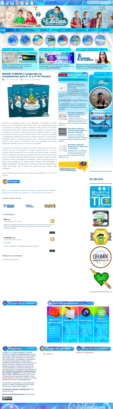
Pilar (5, 219)
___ (3, 30)
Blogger (66, 406)
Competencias (31, 29)
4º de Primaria (14, 190)
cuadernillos (52, 190)
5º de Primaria (23, 190)
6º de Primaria (32, 190)
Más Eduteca (73, 75)
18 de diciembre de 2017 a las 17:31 (13, 239)
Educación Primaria (7, 192)
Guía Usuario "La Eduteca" (78, 406)
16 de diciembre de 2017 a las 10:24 (13, 221)
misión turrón (18, 192)
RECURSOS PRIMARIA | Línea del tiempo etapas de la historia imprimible (77, 130)
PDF (29, 192)
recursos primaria (36, 192)
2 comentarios (36, 79)
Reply (52, 232)
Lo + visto (63, 75)
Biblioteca (94, 29)
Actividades (58, 29)
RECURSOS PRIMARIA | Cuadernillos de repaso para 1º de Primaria (78, 146)
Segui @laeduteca (95, 138)
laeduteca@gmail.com (9, 378)
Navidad (24, 192)
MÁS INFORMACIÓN (15, 68)
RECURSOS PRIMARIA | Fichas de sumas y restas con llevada (77, 86)
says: (9, 219)
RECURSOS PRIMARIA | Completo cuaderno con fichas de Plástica (76, 114)
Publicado (83, 75)
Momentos (81, 29)
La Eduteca (8, 238)
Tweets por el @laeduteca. (84, 352)
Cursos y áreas (15, 29)
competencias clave (42, 190)
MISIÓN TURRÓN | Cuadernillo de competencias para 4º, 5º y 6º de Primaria (26, 75)
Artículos (107, 29)
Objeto (70, 29)
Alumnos (45, 29)
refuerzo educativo (47, 192)
